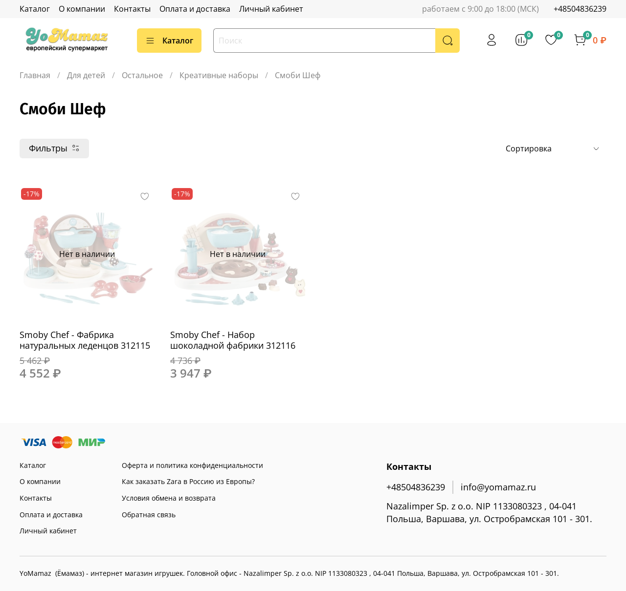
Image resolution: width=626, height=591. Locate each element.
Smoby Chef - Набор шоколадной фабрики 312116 (232, 340)
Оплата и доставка (194, 8)
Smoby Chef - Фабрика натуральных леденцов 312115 (85, 340)
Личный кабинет (271, 8)
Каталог (35, 8)
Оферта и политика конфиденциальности (192, 465)
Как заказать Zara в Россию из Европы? (188, 481)
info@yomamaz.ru (498, 487)
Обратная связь (149, 514)
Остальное (142, 75)
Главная (35, 75)
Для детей (86, 75)
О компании (82, 8)
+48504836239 (580, 8)
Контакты (132, 8)
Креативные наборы (218, 75)
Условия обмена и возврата (169, 498)
